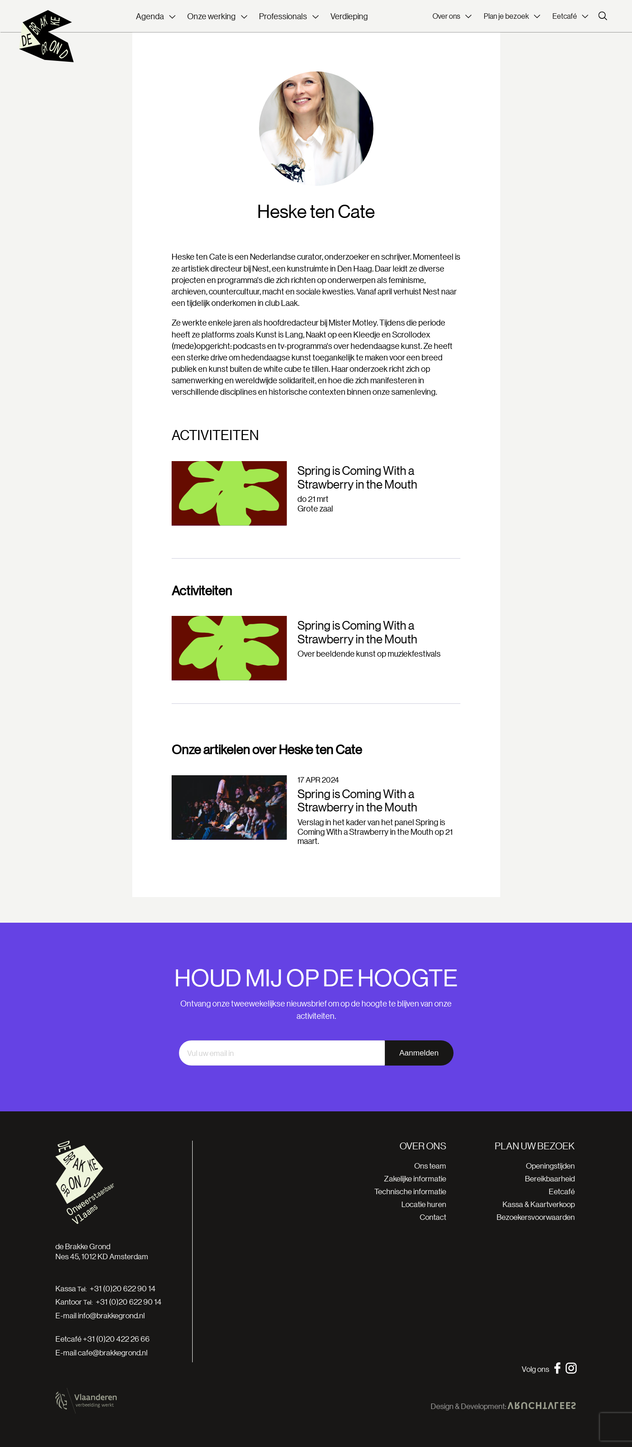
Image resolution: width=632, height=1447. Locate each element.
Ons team (430, 1165)
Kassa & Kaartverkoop (538, 1204)
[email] (282, 1053)
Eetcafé (562, 1191)
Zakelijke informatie (415, 1178)
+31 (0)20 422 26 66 (116, 1339)
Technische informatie (410, 1191)
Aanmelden (418, 1053)
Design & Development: (503, 1406)
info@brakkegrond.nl (111, 1315)
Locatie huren (423, 1204)
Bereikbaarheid (550, 1178)
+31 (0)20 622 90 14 (123, 1288)
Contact (433, 1217)
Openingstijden (550, 1165)
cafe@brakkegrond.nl (112, 1352)
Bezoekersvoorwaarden (536, 1217)
